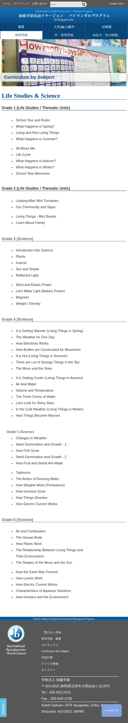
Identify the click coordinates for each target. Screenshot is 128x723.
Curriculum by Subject (55, 651)
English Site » (117, 3)
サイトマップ (21, 3)
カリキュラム (49, 644)
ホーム (7, 3)
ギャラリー (48, 670)
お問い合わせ (39, 3)
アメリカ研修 (49, 663)
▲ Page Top (112, 710)
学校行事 (47, 657)
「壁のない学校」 (52, 632)
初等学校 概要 (51, 638)
